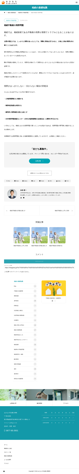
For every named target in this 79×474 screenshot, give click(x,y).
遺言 (15, 370)
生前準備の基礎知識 (19, 316)
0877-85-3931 (12, 430)
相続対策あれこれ (18, 336)
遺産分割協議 (17, 365)
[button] (53, 302)
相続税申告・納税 (18, 355)
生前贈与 (16, 321)
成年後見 (16, 302)
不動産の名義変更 (18, 292)
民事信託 (16, 307)
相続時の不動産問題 (11, 20)
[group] (54, 292)
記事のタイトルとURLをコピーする (39, 173)
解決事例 (16, 360)
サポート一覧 (7, 452)
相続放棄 (16, 346)
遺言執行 (16, 375)
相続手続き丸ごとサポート (21, 341)
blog (15, 287)
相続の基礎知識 (18, 331)
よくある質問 (7, 459)
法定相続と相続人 (18, 312)
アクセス (6, 463)
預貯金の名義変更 (18, 380)
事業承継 (16, 297)
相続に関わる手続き (19, 326)
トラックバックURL (8, 266)
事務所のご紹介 (8, 448)
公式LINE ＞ (39, 161)
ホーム (5, 444)
